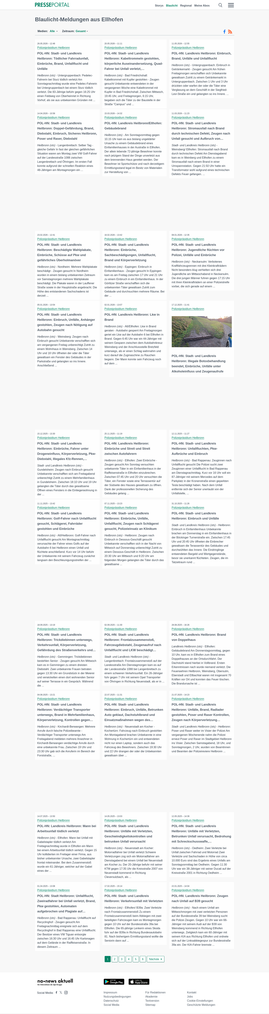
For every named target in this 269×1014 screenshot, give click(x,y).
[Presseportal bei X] (59, 993)
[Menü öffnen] (231, 5)
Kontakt (191, 993)
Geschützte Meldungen (201, 1005)
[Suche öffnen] (220, 5)
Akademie (151, 997)
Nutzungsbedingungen (117, 997)
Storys (159, 5)
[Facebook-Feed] (224, 32)
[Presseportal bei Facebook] (55, 993)
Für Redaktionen (155, 993)
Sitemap (150, 1005)
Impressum (110, 993)
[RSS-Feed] (230, 32)
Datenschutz (111, 1001)
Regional (186, 5)
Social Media (111, 1005)
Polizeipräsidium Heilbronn (54, 47)
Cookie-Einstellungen (200, 1001)
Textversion (152, 1001)
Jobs (190, 997)
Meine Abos (202, 5)
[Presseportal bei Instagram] (65, 993)
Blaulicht (172, 5)
